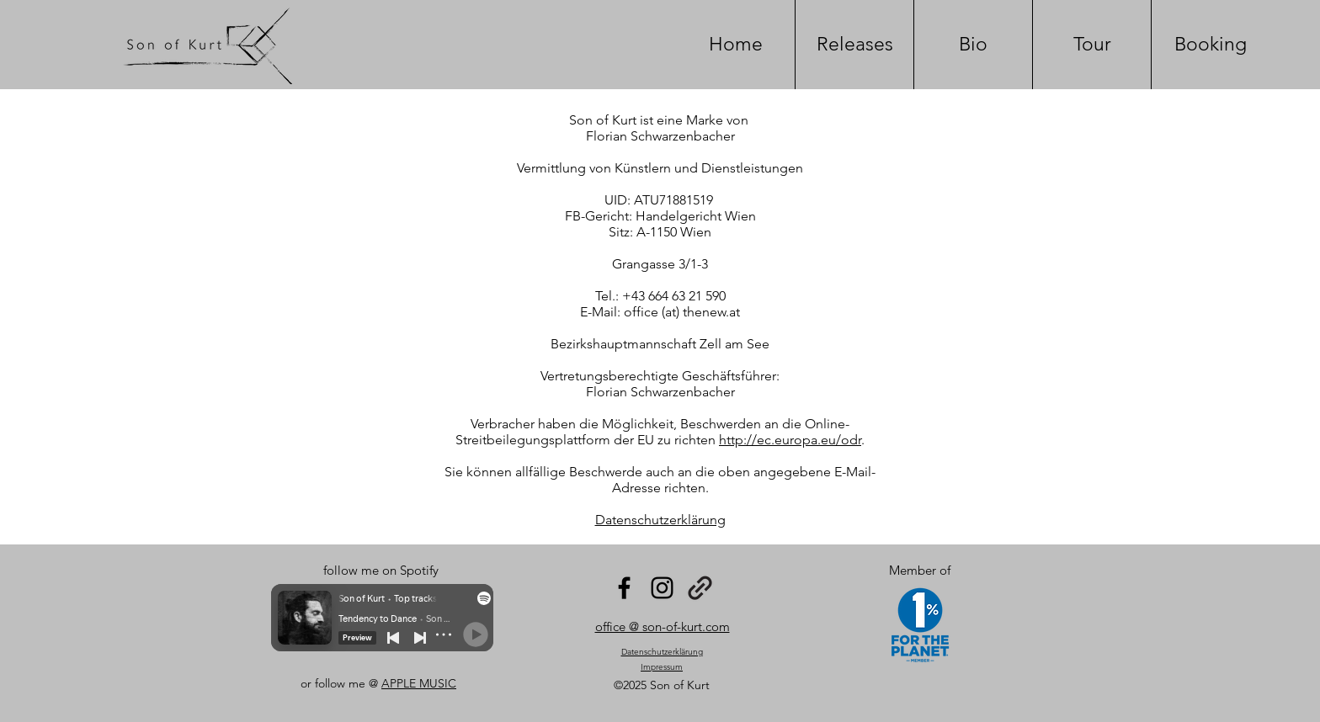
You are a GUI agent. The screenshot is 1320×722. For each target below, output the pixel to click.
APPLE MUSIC (418, 683)
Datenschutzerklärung (660, 520)
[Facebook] (624, 588)
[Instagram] (662, 588)
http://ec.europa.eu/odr (790, 440)
